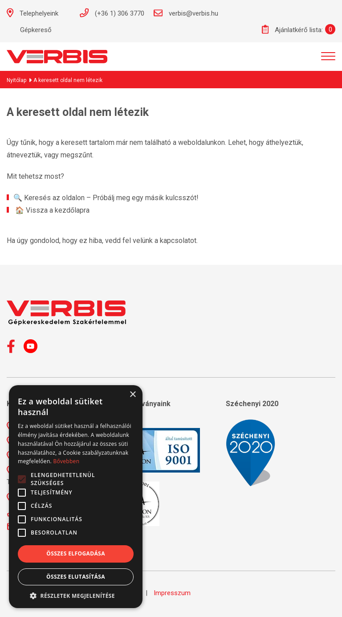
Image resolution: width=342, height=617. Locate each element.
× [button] (132, 394)
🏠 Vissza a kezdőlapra (52, 210)
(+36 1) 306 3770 (111, 12)
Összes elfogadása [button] (75, 553)
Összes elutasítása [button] (75, 576)
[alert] (75, 496)
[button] (76, 595)
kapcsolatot (178, 240)
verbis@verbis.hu (185, 12)
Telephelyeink (37, 12)
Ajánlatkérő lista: (292, 29)
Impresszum (172, 593)
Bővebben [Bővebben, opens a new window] (66, 461)
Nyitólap (16, 80)
